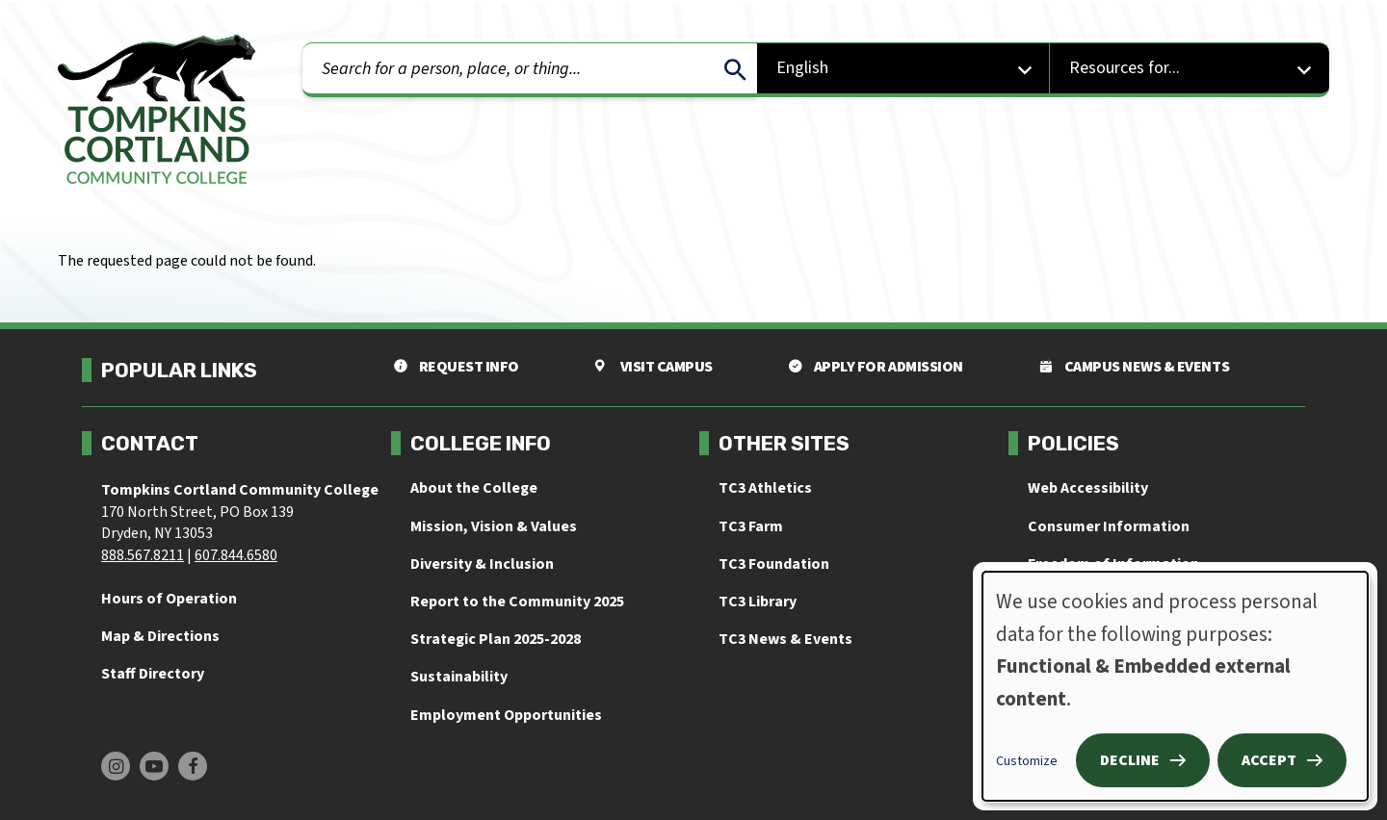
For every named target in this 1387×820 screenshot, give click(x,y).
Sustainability (459, 676)
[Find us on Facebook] (192, 766)
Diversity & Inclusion (482, 564)
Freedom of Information (1113, 564)
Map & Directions (160, 636)
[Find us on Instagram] (115, 766)
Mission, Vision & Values (493, 526)
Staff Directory (152, 673)
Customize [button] (1027, 761)
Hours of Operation (169, 598)
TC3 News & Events (785, 639)
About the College (473, 488)
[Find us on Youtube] (154, 766)
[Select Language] (903, 69)
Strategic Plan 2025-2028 (495, 639)
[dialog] (1175, 686)
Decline (1130, 760)
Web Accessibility (1088, 488)
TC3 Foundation (774, 564)
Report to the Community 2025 (517, 601)
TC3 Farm (751, 526)
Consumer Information (1109, 526)
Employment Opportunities (506, 715)
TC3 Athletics (765, 488)
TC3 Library (758, 601)
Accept (1269, 760)
